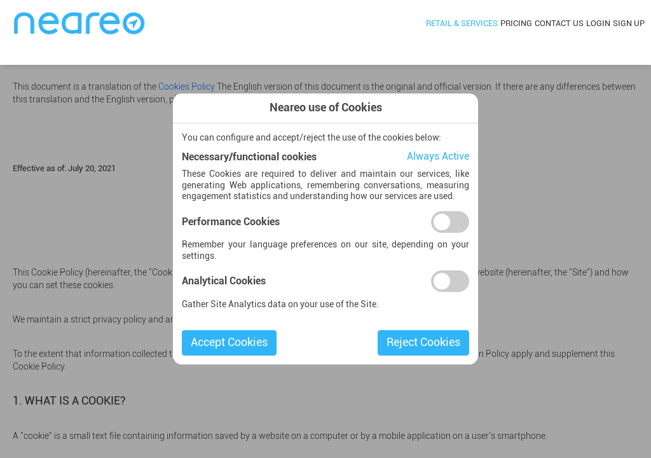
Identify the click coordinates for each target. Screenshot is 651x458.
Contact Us (559, 24)
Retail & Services (462, 24)
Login (598, 24)
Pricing (516, 24)
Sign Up (629, 24)
